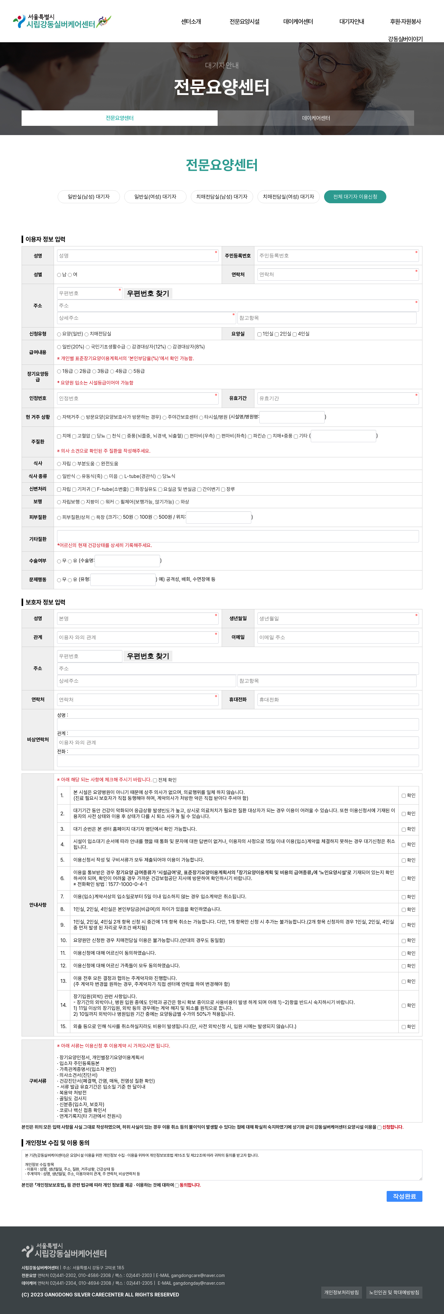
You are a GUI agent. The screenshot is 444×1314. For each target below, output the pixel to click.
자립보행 (68, 502)
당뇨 (98, 436)
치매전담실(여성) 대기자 (288, 197)
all (129, 1295)
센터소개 (191, 21)
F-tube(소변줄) (110, 489)
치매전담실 (97, 334)
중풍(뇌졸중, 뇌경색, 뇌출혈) (152, 436)
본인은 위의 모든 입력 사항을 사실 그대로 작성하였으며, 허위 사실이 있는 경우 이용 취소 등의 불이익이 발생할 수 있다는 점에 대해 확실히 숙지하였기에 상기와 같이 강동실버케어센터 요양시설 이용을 (213, 1127)
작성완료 (404, 1196)
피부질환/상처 (73, 517)
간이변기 (208, 489)
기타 (301, 436)
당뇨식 (166, 476)
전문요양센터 (120, 118)
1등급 (65, 371)
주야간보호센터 (180, 417)
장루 (228, 489)
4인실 (301, 334)
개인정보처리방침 (341, 1292)
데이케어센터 (298, 21)
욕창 (98, 517)
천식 (114, 436)
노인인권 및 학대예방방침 (394, 1292)
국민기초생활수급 (105, 347)
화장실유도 (143, 489)
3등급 (100, 371)
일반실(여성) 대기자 (155, 197)
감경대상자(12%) (146, 347)
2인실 (283, 334)
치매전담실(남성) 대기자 (222, 197)
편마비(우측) (199, 436)
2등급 (82, 371)
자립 (64, 464)
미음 (111, 476)
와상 (182, 502)
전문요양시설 (244, 21)
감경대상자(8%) (186, 347)
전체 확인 (165, 780)
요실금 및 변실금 (177, 489)
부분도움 (83, 464)
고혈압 (81, 436)
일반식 (66, 476)
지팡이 (90, 502)
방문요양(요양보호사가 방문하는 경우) (121, 417)
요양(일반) (70, 334)
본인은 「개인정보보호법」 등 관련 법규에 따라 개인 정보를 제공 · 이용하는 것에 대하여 (111, 1185)
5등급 (136, 371)
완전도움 (107, 464)
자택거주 (68, 417)
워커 (107, 502)
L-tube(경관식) (137, 476)
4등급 (118, 371)
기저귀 (81, 489)
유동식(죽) (89, 476)
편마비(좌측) (231, 436)
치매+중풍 (280, 436)
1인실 (265, 334)
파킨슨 (257, 436)
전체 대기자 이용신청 (355, 197)
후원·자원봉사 (405, 21)
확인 (409, 795)
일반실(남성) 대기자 (89, 197)
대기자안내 (351, 21)
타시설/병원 (213, 417)
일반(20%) (70, 347)
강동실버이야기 (405, 39)
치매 (64, 436)
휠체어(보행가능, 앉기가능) (144, 502)
